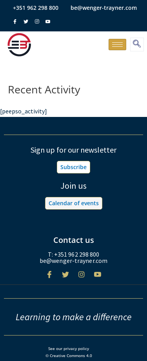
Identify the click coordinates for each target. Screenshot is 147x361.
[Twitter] (65, 277)
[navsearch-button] (137, 44)
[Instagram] (81, 277)
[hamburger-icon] (117, 44)
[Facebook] (49, 277)
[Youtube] (97, 277)
